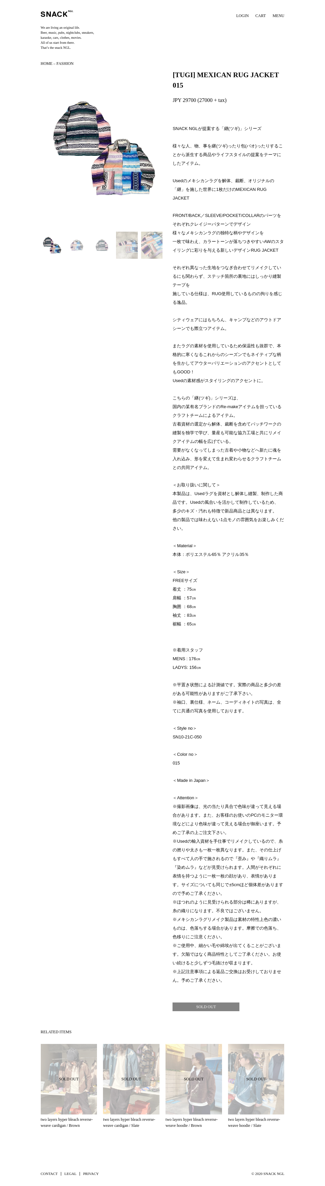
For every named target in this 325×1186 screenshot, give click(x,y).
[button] (102, 148)
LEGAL (71, 1174)
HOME (46, 63)
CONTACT (49, 1174)
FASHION (65, 63)
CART (260, 15)
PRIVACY (91, 1174)
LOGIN (242, 15)
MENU (278, 15)
